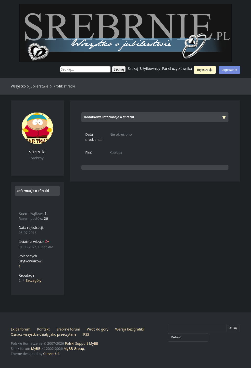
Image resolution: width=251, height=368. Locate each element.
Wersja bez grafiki (129, 329)
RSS (86, 334)
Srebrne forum (68, 329)
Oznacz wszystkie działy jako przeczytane (43, 334)
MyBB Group (74, 348)
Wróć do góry (97, 329)
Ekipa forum (20, 329)
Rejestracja (205, 70)
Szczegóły (33, 280)
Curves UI (51, 353)
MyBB (35, 348)
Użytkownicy (150, 68)
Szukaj (133, 68)
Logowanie (229, 70)
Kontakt (43, 329)
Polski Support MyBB (82, 343)
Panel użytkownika (177, 68)
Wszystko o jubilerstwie (29, 86)
